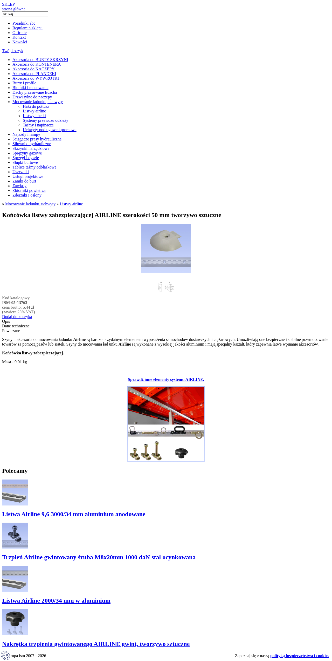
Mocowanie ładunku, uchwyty (37, 101)
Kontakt (19, 37)
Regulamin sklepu (27, 28)
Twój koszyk (12, 51)
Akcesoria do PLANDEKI (34, 73)
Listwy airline (34, 111)
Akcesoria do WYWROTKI (35, 78)
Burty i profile (24, 83)
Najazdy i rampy (26, 134)
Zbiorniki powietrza (29, 190)
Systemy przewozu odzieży (45, 120)
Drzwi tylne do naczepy (32, 97)
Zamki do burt (24, 181)
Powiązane (11, 330)
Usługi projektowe (27, 176)
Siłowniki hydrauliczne (31, 143)
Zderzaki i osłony (27, 195)
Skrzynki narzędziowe (31, 148)
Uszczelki (20, 172)
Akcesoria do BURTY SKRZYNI (40, 59)
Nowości (19, 42)
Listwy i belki (34, 115)
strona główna (13, 9)
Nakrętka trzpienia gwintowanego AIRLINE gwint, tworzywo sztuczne (96, 643)
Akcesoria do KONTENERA (36, 64)
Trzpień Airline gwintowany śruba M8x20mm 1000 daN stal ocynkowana (99, 557)
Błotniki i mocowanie (30, 87)
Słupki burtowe (25, 162)
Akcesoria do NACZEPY (33, 69)
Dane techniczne (16, 326)
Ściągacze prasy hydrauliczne (36, 139)
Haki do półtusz (36, 106)
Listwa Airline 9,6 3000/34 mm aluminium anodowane (74, 514)
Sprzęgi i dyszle (25, 158)
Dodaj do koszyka (17, 316)
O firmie (19, 32)
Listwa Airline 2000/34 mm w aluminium (56, 600)
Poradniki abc (23, 23)
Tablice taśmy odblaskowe (34, 167)
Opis (6, 321)
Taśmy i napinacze (38, 125)
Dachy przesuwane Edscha (34, 92)
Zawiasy (19, 186)
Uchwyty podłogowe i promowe (50, 129)
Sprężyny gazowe (27, 153)
